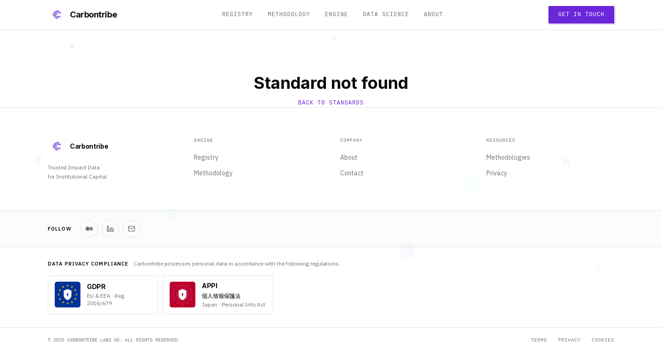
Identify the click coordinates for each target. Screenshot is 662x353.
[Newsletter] (131, 228)
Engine (336, 15)
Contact (352, 173)
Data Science (386, 15)
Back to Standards (331, 103)
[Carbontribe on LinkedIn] (110, 228)
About (433, 15)
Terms (539, 340)
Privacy (496, 173)
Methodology (289, 15)
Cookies (603, 340)
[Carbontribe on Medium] (89, 228)
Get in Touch (581, 15)
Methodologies (508, 157)
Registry (237, 15)
